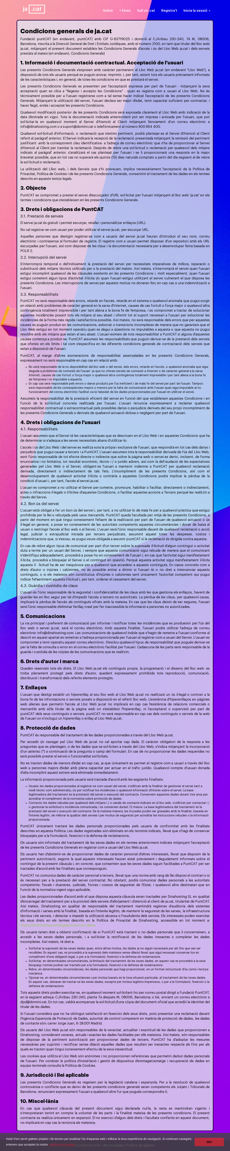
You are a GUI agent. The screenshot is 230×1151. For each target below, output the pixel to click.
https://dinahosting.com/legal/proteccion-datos (58, 925)
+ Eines (125, 10)
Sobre (108, 10)
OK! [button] (209, 1142)
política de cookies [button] (62, 1144)
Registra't (169, 10)
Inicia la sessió (196, 10)
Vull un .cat (146, 10)
